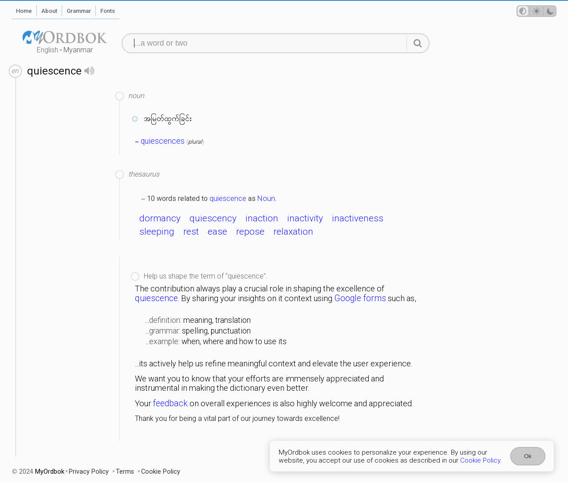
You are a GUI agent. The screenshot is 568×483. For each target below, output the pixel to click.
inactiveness (357, 218)
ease (217, 231)
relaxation (293, 231)
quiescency (213, 218)
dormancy (160, 218)
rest (191, 231)
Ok (528, 456)
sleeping (156, 231)
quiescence (227, 198)
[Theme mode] (536, 11)
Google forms (360, 298)
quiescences (163, 141)
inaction (261, 218)
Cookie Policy (480, 460)
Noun (266, 198)
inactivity (305, 218)
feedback (170, 403)
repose (250, 231)
